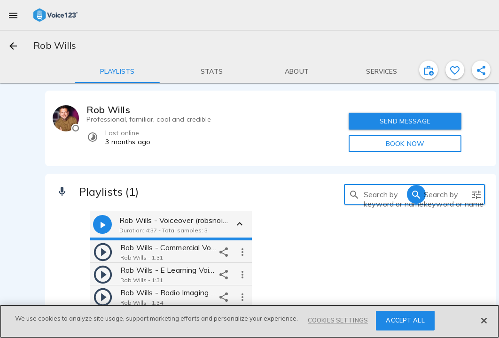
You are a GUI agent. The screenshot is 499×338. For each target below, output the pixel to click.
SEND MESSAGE (405, 121)
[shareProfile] (481, 70)
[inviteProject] (428, 70)
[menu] (13, 15)
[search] (354, 194)
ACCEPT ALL (405, 320)
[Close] (484, 320)
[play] (103, 251)
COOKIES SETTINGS (338, 320)
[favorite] (454, 70)
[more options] (242, 251)
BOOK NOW (405, 143)
